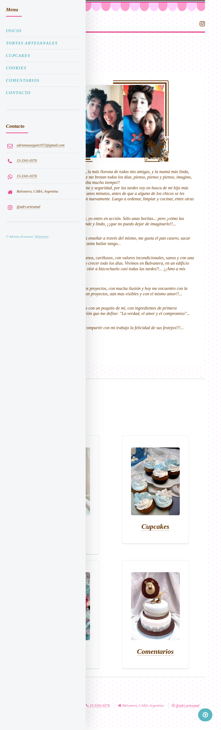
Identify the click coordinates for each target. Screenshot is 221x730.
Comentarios (155, 651)
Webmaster (41, 236)
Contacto (18, 92)
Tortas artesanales (32, 43)
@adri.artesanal (187, 705)
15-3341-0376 (100, 705)
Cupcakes (155, 526)
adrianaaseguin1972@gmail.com (41, 145)
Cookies (16, 68)
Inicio (14, 30)
